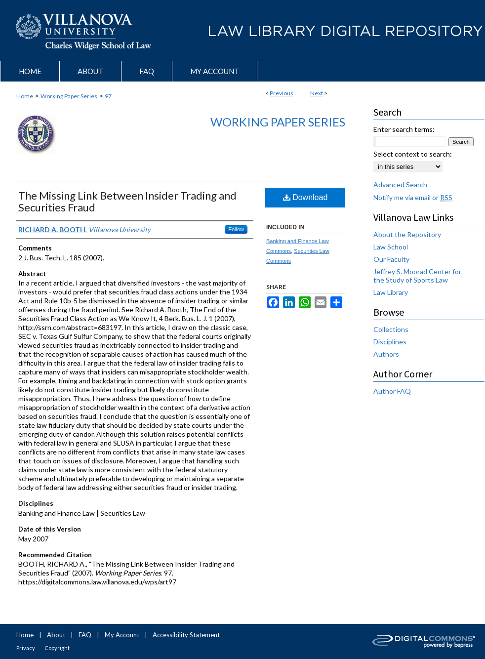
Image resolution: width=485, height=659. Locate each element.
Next (316, 93)
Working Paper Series (68, 96)
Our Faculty (391, 259)
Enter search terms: (404, 129)
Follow (236, 229)
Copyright (57, 648)
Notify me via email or (412, 197)
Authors (386, 354)
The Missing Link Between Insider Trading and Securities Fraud (127, 201)
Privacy (25, 648)
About (56, 635)
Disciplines (389, 341)
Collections (390, 329)
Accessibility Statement (186, 635)
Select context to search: (412, 154)
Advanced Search (400, 184)
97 (108, 96)
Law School (390, 247)
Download (305, 197)
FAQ (85, 635)
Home (24, 96)
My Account (122, 635)
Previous (281, 93)
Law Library (390, 292)
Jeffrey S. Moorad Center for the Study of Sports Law (417, 275)
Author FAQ (392, 391)
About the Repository (407, 234)
